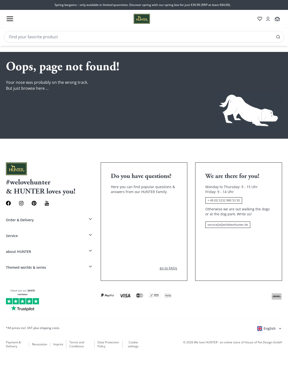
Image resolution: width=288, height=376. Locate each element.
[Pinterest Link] (34, 203)
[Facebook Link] (8, 203)
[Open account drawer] (268, 19)
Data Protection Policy (108, 344)
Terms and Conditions (76, 344)
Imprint (58, 344)
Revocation (39, 344)
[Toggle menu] (10, 19)
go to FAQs (168, 268)
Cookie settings (133, 344)
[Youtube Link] (46, 203)
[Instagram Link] (21, 203)
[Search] (144, 37)
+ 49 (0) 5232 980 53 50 (224, 200)
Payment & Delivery (13, 344)
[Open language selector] (269, 328)
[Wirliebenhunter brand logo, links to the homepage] (136, 19)
